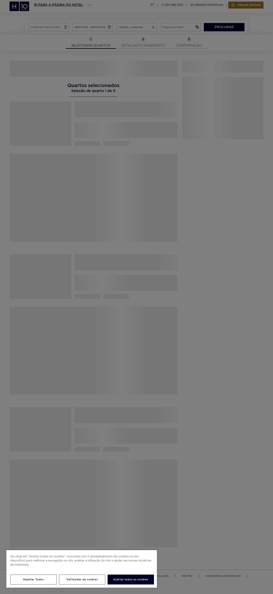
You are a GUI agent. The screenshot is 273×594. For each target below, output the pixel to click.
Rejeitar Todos (33, 579)
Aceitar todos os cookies (130, 579)
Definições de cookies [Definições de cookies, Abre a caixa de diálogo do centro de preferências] (82, 579)
